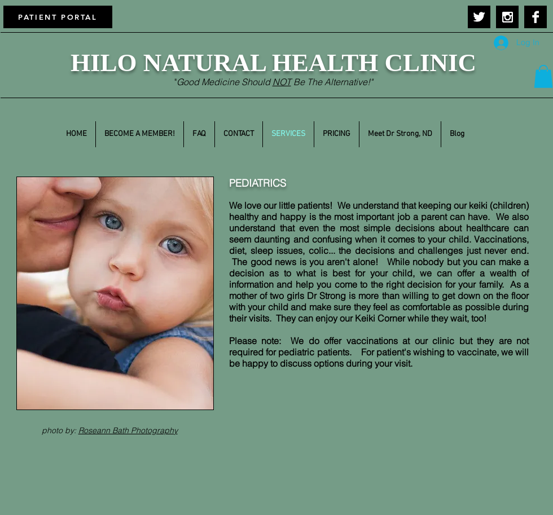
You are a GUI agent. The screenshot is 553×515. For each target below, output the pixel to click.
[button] (543, 76)
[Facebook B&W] (535, 17)
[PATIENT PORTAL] (57, 17)
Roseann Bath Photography (128, 430)
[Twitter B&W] (479, 17)
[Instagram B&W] (507, 17)
